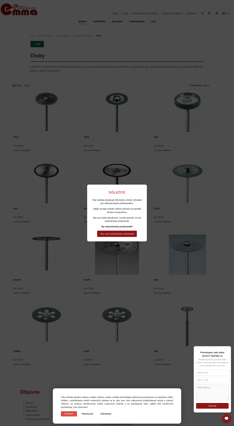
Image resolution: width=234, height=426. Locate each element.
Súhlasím (68, 413)
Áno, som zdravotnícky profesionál (117, 233)
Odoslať (212, 405)
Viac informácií (80, 407)
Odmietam (105, 413)
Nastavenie (87, 413)
